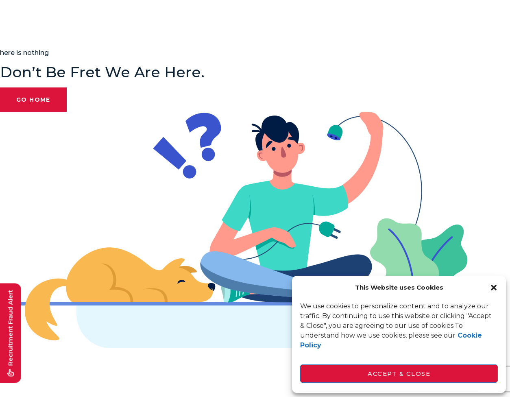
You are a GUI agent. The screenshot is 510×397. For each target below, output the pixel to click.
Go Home (33, 99)
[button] (494, 288)
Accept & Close (399, 373)
